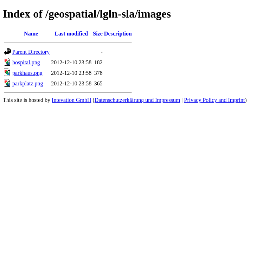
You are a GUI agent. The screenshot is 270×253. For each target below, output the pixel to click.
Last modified (71, 34)
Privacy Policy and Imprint (214, 100)
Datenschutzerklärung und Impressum (137, 100)
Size (98, 34)
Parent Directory (31, 52)
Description (118, 34)
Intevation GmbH (71, 100)
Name (31, 34)
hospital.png (26, 62)
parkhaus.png (27, 73)
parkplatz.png (27, 83)
